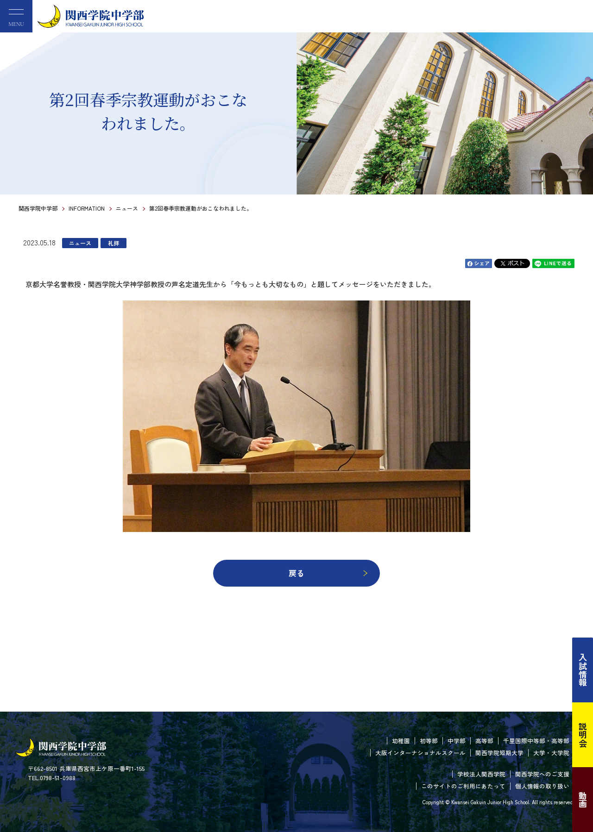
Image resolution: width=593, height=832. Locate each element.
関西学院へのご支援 (542, 773)
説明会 (583, 734)
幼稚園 (401, 740)
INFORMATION (87, 208)
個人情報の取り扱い (542, 786)
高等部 (484, 740)
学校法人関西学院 (481, 773)
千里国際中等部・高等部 (536, 740)
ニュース (127, 208)
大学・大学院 (551, 752)
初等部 (429, 740)
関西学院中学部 (38, 208)
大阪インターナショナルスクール (420, 752)
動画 (583, 799)
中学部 (457, 740)
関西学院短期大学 (499, 752)
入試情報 (583, 670)
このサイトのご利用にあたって (463, 786)
